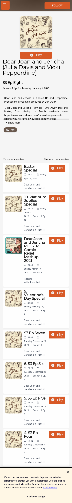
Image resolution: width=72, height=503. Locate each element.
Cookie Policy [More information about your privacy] (50, 488)
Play (36, 55)
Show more (13, 122)
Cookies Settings (36, 498)
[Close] (68, 473)
